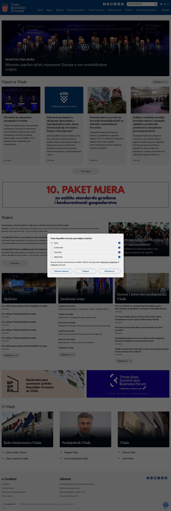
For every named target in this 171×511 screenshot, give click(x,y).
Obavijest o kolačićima (109, 262)
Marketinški (58, 257)
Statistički (58, 252)
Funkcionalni (58, 248)
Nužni (56, 243)
